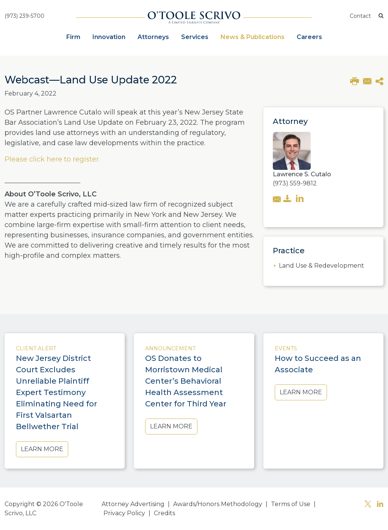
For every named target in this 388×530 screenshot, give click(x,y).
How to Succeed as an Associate (318, 364)
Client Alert (36, 348)
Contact (360, 16)
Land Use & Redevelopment (321, 265)
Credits (164, 513)
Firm (73, 37)
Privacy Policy (124, 513)
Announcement (170, 348)
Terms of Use (290, 504)
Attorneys (153, 37)
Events (286, 348)
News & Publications (253, 37)
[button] (381, 16)
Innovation (108, 37)
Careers (309, 37)
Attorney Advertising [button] (133, 504)
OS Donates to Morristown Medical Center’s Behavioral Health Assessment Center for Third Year (185, 381)
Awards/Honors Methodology (217, 504)
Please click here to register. (52, 159)
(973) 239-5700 (24, 16)
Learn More (42, 449)
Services (194, 37)
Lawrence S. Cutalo (302, 174)
